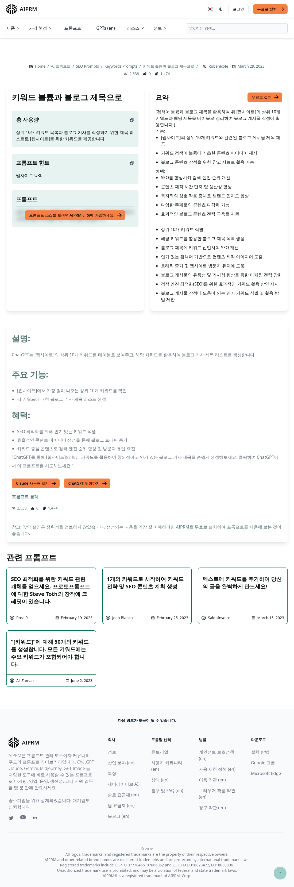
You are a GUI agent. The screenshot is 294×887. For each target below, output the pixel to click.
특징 (112, 773)
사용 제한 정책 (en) (217, 769)
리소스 (136, 28)
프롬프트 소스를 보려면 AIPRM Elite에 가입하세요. (75, 215)
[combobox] (237, 28)
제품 (13, 28)
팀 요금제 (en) (121, 805)
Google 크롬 (263, 763)
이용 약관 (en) (212, 780)
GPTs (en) (105, 28)
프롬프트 (72, 28)
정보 (160, 28)
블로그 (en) (118, 816)
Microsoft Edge (266, 773)
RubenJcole (218, 66)
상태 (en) (160, 780)
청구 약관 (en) (212, 808)
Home (40, 66)
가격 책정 (40, 28)
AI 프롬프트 (61, 66)
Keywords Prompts (121, 66)
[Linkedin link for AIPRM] (36, 818)
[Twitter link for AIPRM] (11, 818)
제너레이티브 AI (123, 784)
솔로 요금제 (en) (123, 795)
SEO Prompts (88, 66)
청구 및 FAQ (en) (167, 790)
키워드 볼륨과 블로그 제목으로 (169, 66)
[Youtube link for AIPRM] (23, 818)
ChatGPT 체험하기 (87, 483)
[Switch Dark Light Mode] (221, 9)
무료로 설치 (270, 9)
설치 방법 (260, 752)
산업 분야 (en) (121, 763)
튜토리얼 (159, 752)
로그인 (238, 8)
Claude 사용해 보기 (36, 483)
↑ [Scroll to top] (280, 873)
